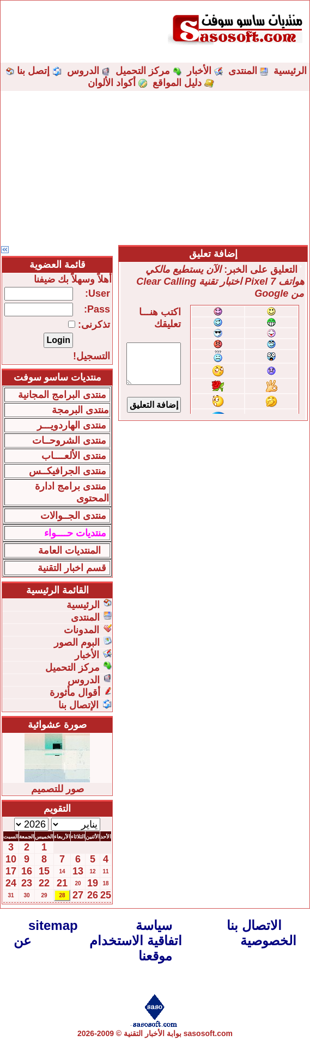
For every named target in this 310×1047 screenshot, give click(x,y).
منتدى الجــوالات (73, 515)
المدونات (81, 629)
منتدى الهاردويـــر (71, 425)
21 (62, 883)
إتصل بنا (33, 70)
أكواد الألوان (112, 82)
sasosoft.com (208, 1033)
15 (44, 871)
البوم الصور (77, 642)
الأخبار (199, 70)
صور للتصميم (57, 788)
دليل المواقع (177, 82)
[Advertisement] (155, 167)
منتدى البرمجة (80, 410)
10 (10, 859)
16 (26, 871)
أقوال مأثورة (75, 692)
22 (44, 883)
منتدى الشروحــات (69, 440)
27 (77, 895)
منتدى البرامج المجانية (62, 394)
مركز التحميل (143, 70)
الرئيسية (290, 70)
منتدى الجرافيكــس (67, 471)
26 (92, 895)
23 (26, 883)
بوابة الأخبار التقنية (152, 1033)
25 (105, 895)
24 (10, 883)
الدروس (83, 70)
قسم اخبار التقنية (72, 567)
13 (77, 871)
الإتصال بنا (78, 705)
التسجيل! (91, 356)
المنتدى (242, 70)
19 (92, 883)
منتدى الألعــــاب (73, 455)
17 (10, 871)
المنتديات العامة (69, 550)
